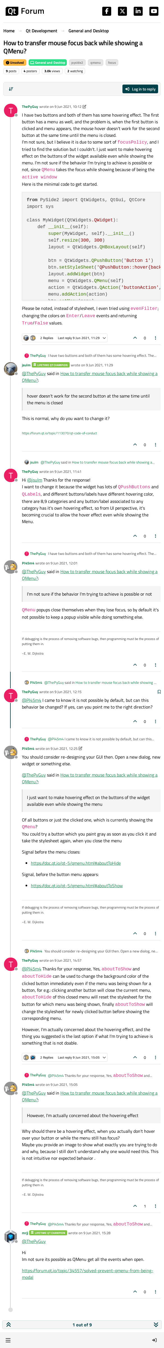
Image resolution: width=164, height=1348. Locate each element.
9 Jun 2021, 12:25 (64, 748)
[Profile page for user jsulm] (10, 369)
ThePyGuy (30, 106)
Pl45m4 (28, 563)
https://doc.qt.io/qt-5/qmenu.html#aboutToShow (77, 885)
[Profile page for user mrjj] (10, 1236)
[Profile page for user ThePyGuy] (10, 110)
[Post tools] (156, 337)
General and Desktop (47, 62)
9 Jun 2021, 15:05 (64, 1084)
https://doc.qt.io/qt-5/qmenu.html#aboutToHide (76, 863)
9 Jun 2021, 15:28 (96, 1233)
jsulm (26, 365)
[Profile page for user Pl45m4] (10, 567)
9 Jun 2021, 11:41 (67, 471)
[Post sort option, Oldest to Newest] (11, 89)
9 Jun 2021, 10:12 (67, 106)
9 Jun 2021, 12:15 (67, 692)
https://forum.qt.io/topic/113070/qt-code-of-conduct (59, 433)
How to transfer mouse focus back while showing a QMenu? (96, 465)
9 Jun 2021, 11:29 (99, 365)
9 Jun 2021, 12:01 (64, 563)
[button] (8, 1340)
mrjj (25, 1233)
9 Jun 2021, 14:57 (67, 960)
